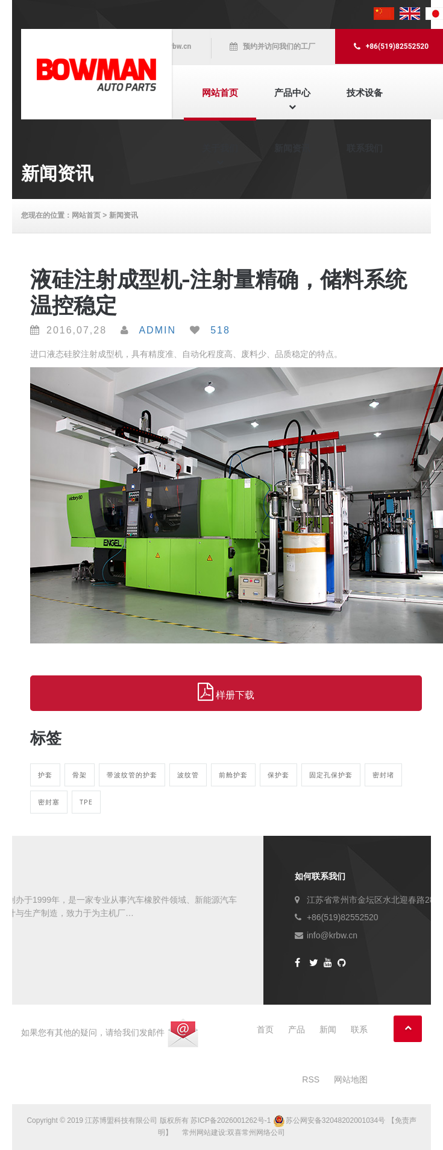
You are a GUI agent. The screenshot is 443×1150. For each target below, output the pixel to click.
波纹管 (188, 774)
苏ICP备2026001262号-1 (230, 1120)
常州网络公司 (263, 1132)
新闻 (327, 1029)
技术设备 (365, 92)
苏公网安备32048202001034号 (330, 1120)
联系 (359, 1029)
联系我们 (365, 148)
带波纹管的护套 (132, 774)
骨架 (79, 774)
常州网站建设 (203, 1132)
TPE (86, 801)
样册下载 (226, 692)
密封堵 (383, 774)
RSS (310, 1079)
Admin (157, 330)
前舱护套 (233, 774)
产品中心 (292, 92)
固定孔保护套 (331, 774)
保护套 (278, 774)
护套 (45, 774)
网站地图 (351, 1079)
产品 (296, 1029)
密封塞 (49, 801)
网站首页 (220, 92)
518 (220, 330)
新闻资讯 (292, 148)
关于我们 (220, 148)
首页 (265, 1029)
